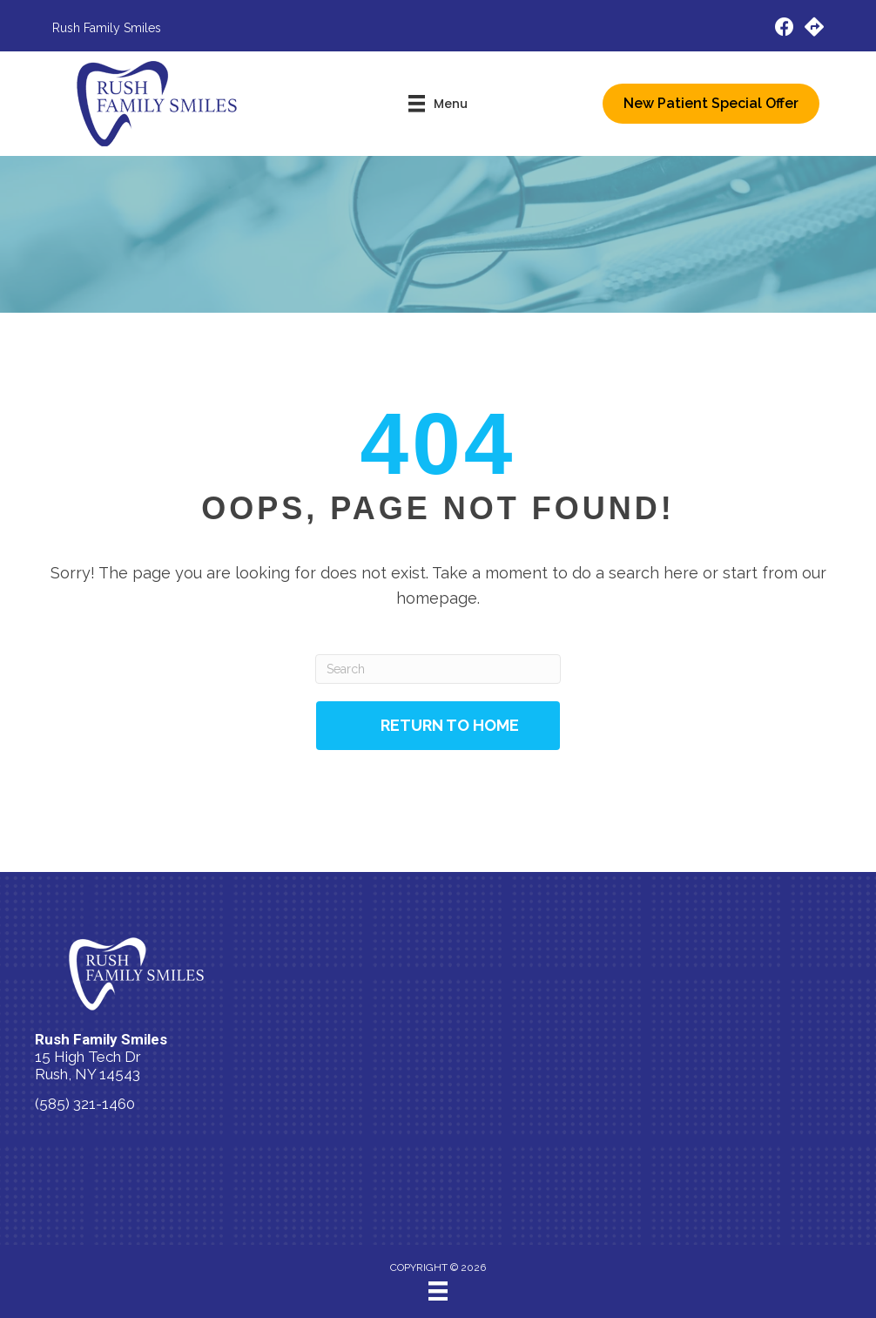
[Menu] (438, 1291)
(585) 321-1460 (85, 1103)
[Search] (438, 669)
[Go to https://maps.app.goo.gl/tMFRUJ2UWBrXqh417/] (814, 29)
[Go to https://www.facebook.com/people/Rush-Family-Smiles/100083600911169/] (784, 29)
